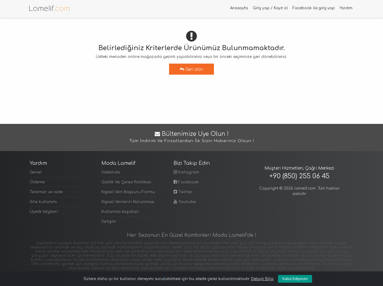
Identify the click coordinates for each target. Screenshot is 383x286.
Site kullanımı (43, 202)
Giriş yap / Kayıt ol (270, 8)
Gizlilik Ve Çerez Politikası (126, 182)
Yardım (346, 8)
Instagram (186, 172)
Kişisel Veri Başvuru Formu (128, 192)
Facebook (186, 182)
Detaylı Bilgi (262, 279)
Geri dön (191, 69)
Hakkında (110, 172)
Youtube (185, 201)
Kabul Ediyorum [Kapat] (295, 279)
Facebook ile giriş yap (314, 8)
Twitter (183, 192)
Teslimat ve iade (46, 192)
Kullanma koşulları (120, 212)
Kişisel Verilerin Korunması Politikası (128, 202)
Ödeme (37, 182)
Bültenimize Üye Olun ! (191, 137)
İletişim (108, 221)
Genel (36, 172)
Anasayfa (239, 8)
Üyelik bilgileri (44, 212)
